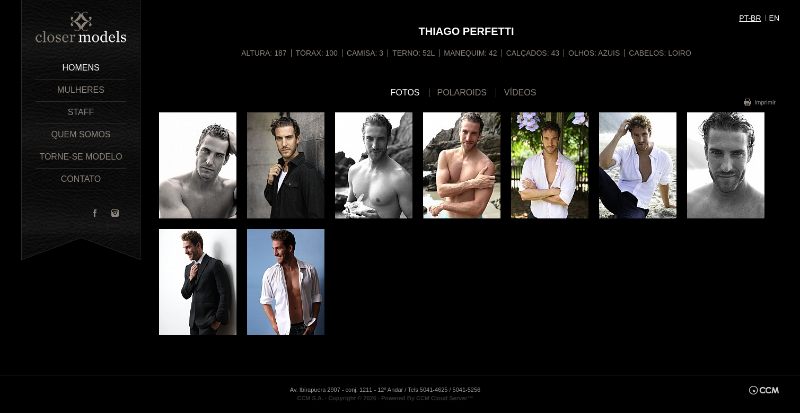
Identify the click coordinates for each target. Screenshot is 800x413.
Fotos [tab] (405, 93)
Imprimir (765, 102)
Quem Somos (80, 134)
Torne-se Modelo (80, 156)
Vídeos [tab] (520, 93)
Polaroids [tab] (462, 93)
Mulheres (80, 89)
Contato (81, 178)
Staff (81, 112)
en (774, 18)
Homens (80, 67)
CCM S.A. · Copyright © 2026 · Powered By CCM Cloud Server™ (385, 398)
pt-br (750, 18)
